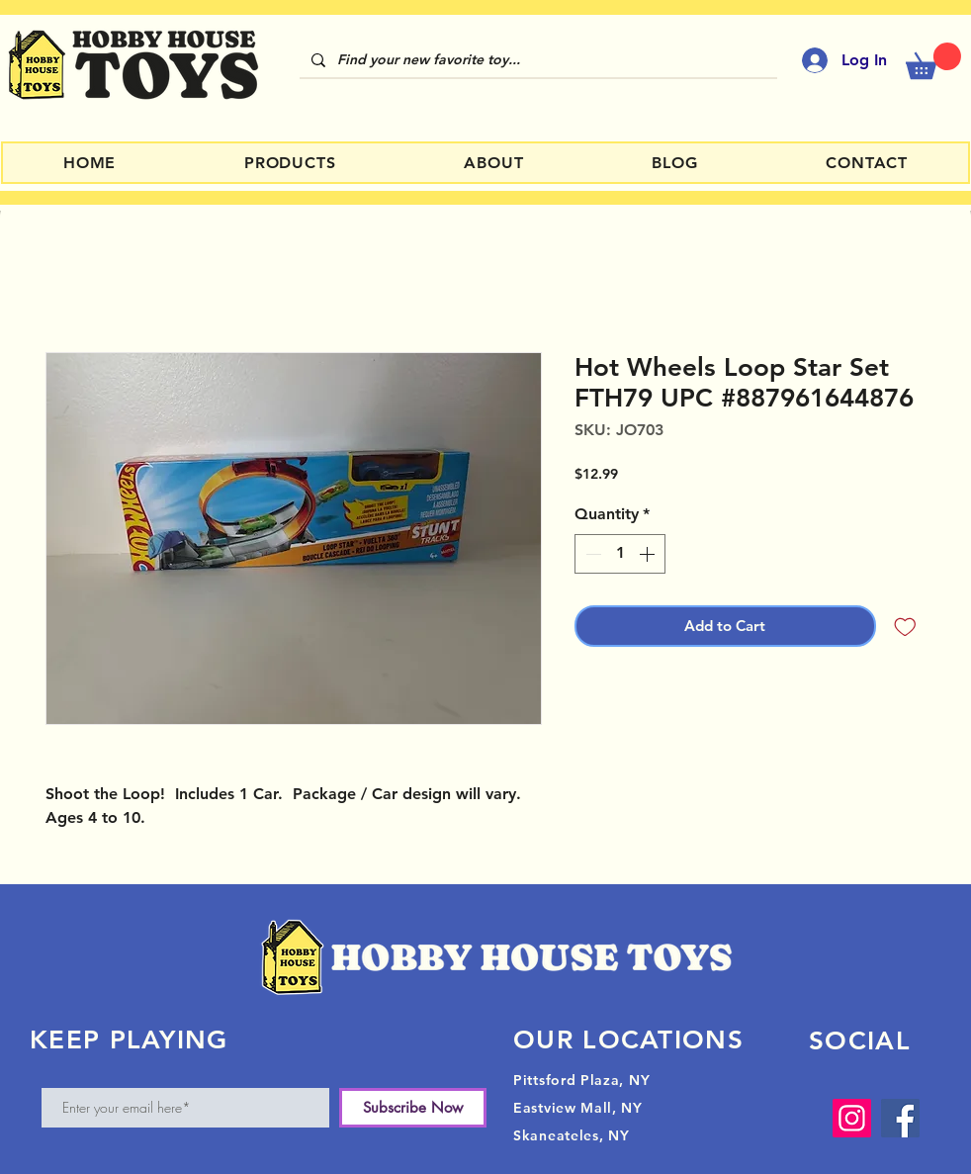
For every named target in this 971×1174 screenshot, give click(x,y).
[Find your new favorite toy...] (536, 60)
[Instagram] (852, 1118)
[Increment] (648, 554)
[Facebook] (900, 1118)
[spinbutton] (620, 554)
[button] (933, 61)
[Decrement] (591, 554)
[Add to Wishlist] (905, 626)
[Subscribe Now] (412, 1108)
